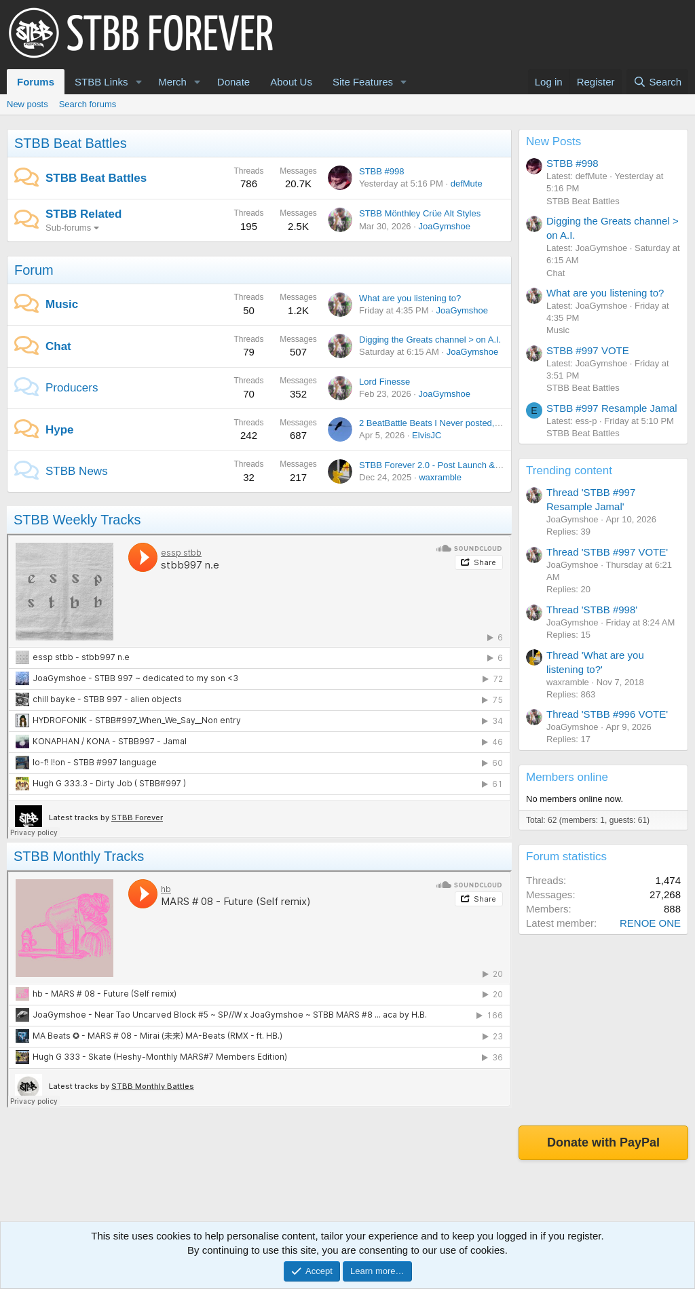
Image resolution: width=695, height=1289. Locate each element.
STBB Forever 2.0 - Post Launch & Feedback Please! (463, 465)
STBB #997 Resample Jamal (611, 408)
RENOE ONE (650, 923)
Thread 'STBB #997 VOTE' (607, 552)
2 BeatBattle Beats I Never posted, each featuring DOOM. (472, 423)
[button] (138, 81)
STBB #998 (382, 171)
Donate (233, 82)
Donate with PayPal (603, 1142)
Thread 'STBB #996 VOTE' (607, 714)
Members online (567, 777)
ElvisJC (426, 435)
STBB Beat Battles (70, 143)
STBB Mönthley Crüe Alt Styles (420, 213)
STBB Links (101, 82)
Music (61, 304)
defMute (467, 183)
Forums (35, 82)
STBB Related (83, 214)
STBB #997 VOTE (587, 350)
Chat (58, 346)
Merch (172, 82)
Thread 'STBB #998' (591, 609)
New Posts (553, 141)
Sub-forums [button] (68, 228)
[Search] (657, 81)
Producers (71, 387)
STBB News (76, 471)
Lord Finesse (384, 382)
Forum (34, 270)
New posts (27, 104)
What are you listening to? (410, 298)
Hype (59, 429)
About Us (291, 82)
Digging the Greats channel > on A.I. (430, 339)
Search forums (88, 104)
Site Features (363, 82)
